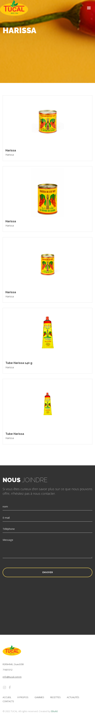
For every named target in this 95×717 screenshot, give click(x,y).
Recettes (55, 697)
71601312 (7, 669)
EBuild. (54, 711)
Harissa (10, 150)
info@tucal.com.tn (12, 676)
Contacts (8, 701)
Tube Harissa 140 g (18, 363)
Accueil (7, 697)
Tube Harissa (14, 434)
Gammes (39, 697)
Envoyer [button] (47, 572)
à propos (22, 697)
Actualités (73, 697)
